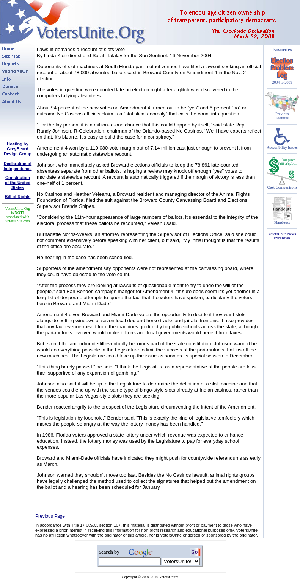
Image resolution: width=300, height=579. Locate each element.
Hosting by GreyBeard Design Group (17, 149)
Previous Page (50, 516)
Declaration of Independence (18, 166)
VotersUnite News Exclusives (282, 236)
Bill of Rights (18, 196)
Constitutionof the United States (17, 182)
